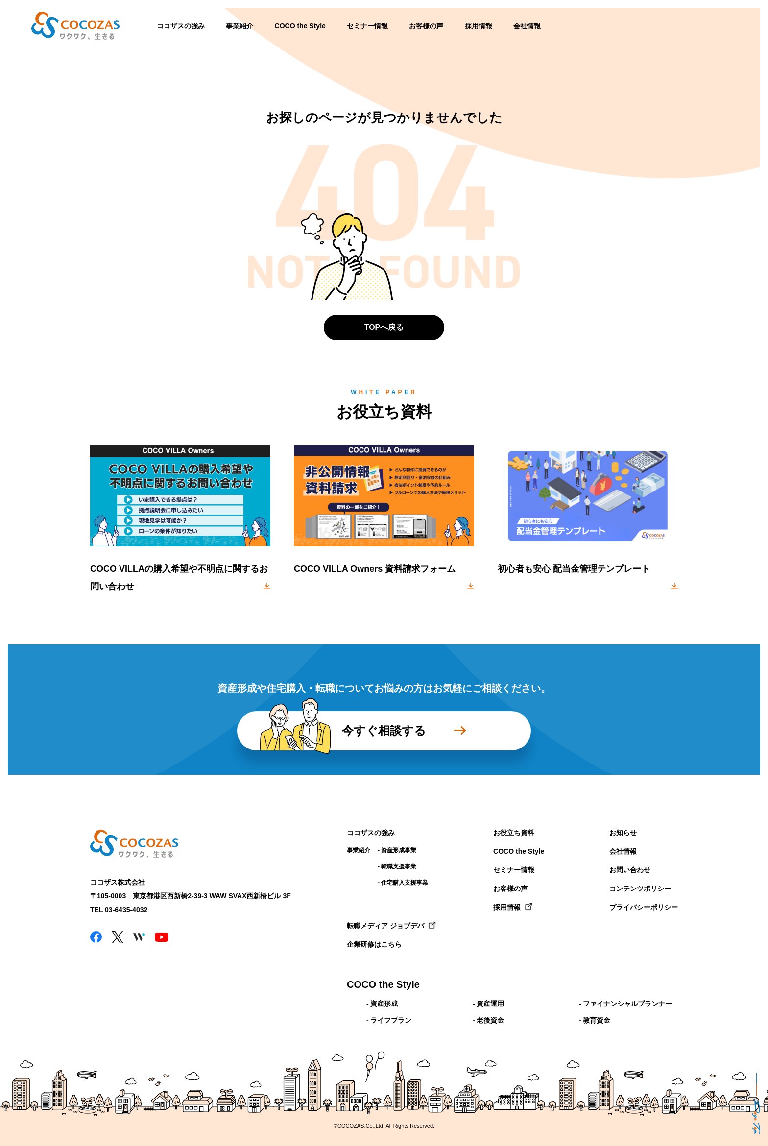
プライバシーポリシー (643, 907)
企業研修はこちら (374, 944)
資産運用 (490, 1003)
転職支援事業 (398, 866)
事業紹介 (239, 26)
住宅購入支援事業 (404, 882)
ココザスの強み (181, 26)
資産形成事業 (398, 850)
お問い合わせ (629, 870)
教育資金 (596, 1020)
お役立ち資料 (513, 833)
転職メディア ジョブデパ (385, 926)
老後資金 (490, 1020)
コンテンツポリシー (640, 888)
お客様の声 (426, 26)
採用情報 (478, 26)
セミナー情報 (367, 26)
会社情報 (527, 26)
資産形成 (384, 1003)
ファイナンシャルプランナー (627, 1003)
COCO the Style (300, 26)
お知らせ (623, 833)
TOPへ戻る (384, 327)
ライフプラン (390, 1020)
